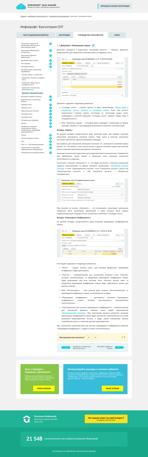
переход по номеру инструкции (114, 6)
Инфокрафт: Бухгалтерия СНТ (38, 16)
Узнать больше (44, 388)
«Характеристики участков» (74, 313)
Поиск (117, 35)
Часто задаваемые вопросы (36, 35)
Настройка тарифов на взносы (104, 347)
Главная (23, 16)
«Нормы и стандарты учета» (95, 110)
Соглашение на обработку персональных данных (74, 451)
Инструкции (64, 35)
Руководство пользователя (59, 16)
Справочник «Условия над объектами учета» (82, 347)
